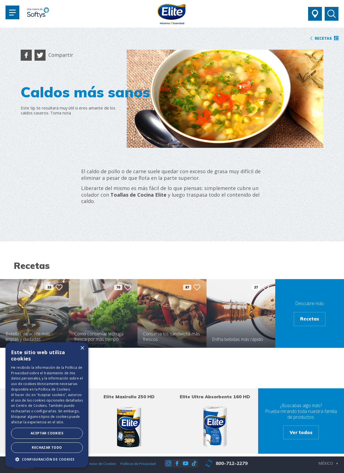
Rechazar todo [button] (47, 447)
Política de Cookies (54, 389)
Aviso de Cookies (102, 463)
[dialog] (47, 404)
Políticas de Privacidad (138, 463)
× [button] (82, 348)
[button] (47, 459)
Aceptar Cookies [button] (47, 433)
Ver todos (301, 432)
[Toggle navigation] (12, 12)
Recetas (309, 319)
